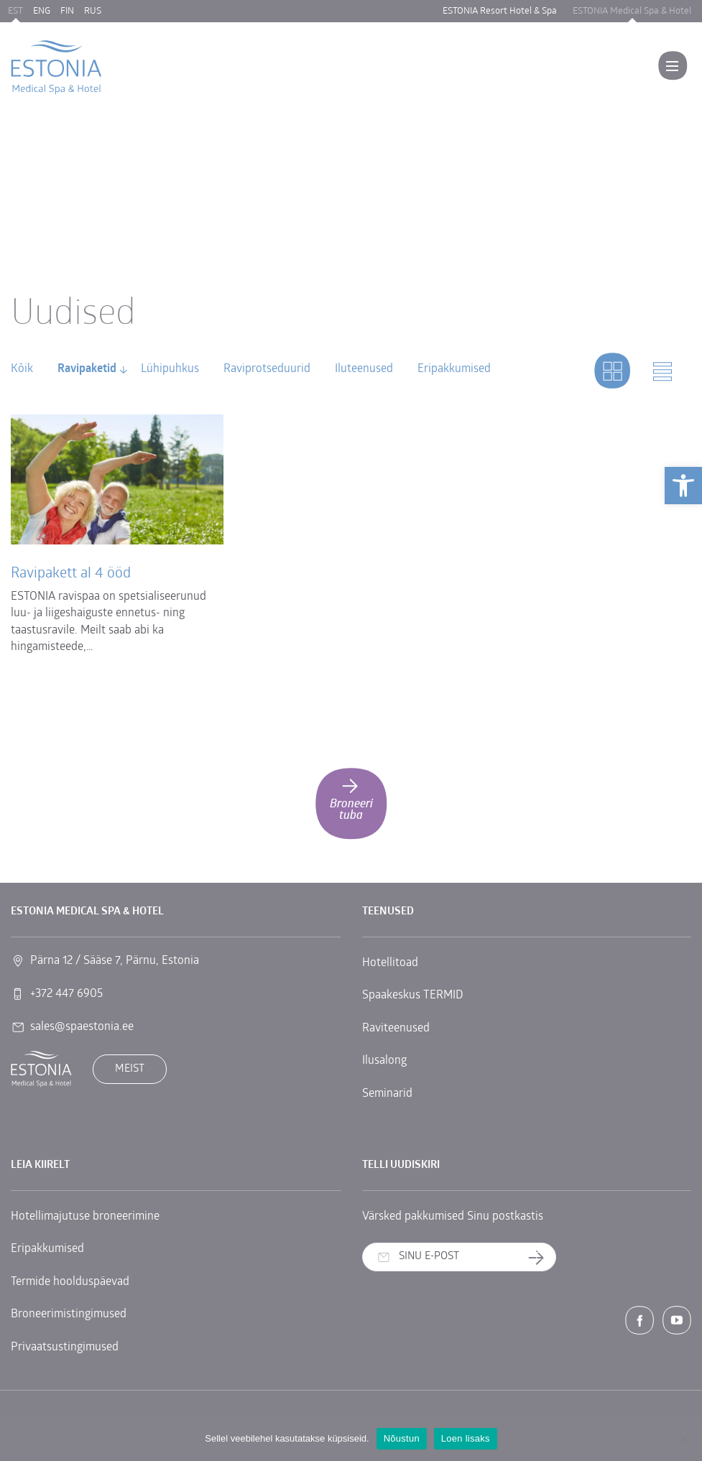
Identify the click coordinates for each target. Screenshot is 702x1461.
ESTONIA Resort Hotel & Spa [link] (500, 11)
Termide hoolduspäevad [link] (70, 1282)
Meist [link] (129, 1069)
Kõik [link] (22, 369)
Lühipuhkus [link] (170, 369)
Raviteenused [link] (396, 1028)
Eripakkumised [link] (454, 369)
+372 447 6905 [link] (66, 994)
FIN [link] (67, 11)
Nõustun (402, 1438)
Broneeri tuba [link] (351, 798)
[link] (683, 485)
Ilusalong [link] (384, 1061)
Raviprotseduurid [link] (266, 369)
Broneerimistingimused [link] (68, 1314)
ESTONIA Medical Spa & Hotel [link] (632, 11)
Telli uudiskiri (541, 1257)
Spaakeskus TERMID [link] (412, 995)
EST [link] (15, 11)
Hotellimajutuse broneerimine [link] (85, 1217)
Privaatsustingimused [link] (65, 1347)
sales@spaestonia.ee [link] (82, 1027)
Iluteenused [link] (364, 369)
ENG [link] (41, 11)
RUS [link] (92, 11)
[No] (684, 1439)
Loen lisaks (465, 1438)
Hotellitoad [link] (390, 963)
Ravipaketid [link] (86, 369)
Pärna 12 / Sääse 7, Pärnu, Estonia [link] (114, 961)
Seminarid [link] (387, 1094)
